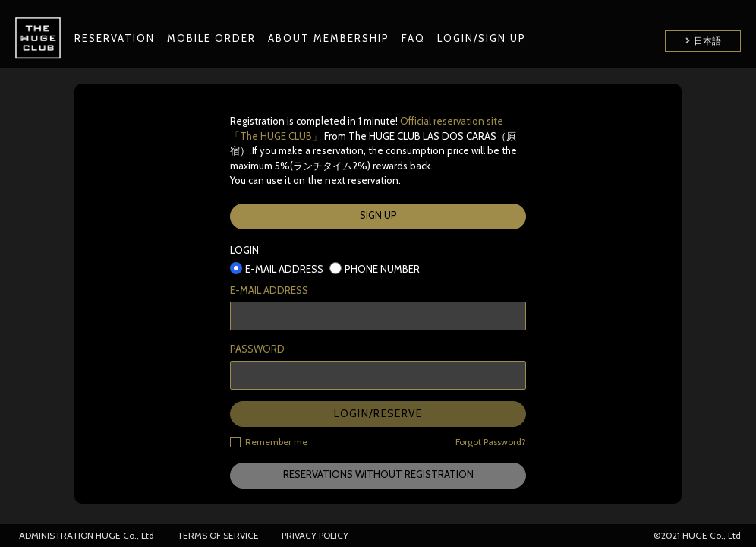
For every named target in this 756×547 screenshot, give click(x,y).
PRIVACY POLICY (315, 535)
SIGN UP (378, 215)
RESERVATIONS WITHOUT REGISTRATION (378, 474)
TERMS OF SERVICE (218, 535)
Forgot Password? (490, 441)
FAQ (413, 38)
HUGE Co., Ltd (125, 535)
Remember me (268, 441)
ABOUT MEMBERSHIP (328, 38)
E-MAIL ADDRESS (269, 290)
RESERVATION (114, 38)
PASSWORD (257, 349)
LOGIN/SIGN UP (481, 38)
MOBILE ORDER (211, 38)
